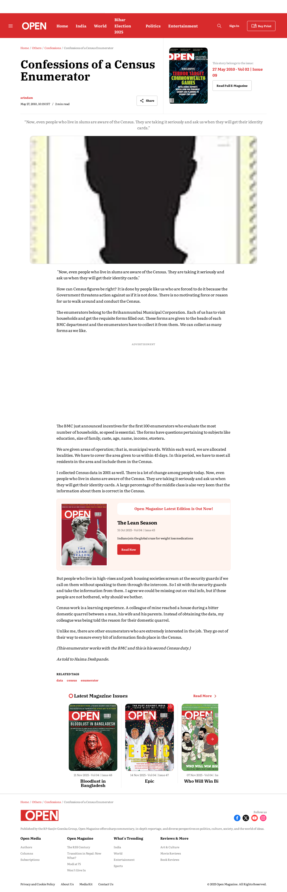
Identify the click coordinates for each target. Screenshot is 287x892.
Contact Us (105, 884)
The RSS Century (78, 847)
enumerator (89, 680)
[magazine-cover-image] (188, 76)
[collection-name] (101, 696)
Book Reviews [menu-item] (169, 859)
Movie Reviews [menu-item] (170, 853)
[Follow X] (246, 817)
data (59, 680)
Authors (26, 847)
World (100, 26)
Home (62, 26)
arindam (26, 97)
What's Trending (128, 838)
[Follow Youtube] (254, 817)
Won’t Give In (76, 870)
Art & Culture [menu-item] (169, 847)
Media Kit (86, 884)
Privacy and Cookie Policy (37, 884)
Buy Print (261, 26)
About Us (67, 884)
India (81, 26)
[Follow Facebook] (237, 817)
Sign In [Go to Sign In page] (234, 26)
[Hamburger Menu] (10, 26)
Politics (153, 26)
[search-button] (219, 26)
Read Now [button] (128, 549)
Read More (205, 696)
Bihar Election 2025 (122, 26)
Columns (26, 853)
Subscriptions (29, 859)
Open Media (30, 838)
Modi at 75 (74, 864)
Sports (118, 866)
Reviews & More (174, 838)
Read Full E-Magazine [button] (232, 85)
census (72, 680)
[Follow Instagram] (263, 817)
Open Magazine (80, 838)
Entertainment (183, 26)
